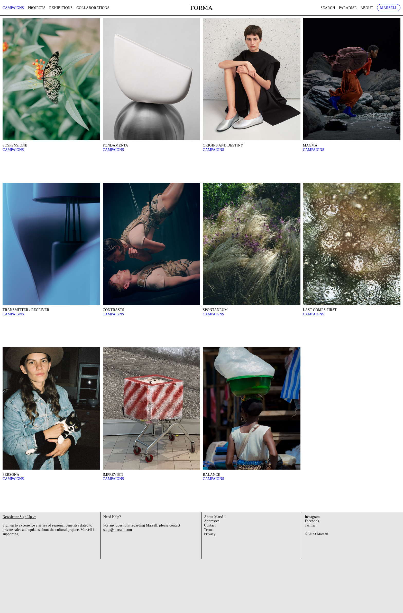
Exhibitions (61, 8)
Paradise (348, 8)
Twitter (310, 525)
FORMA (201, 7)
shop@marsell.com (117, 530)
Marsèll (388, 8)
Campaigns (13, 8)
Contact (210, 525)
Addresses (211, 521)
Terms (208, 530)
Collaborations (92, 8)
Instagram (312, 517)
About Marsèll (215, 517)
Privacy (209, 534)
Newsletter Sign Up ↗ (19, 517)
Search (327, 8)
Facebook (312, 521)
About (367, 8)
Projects (36, 8)
